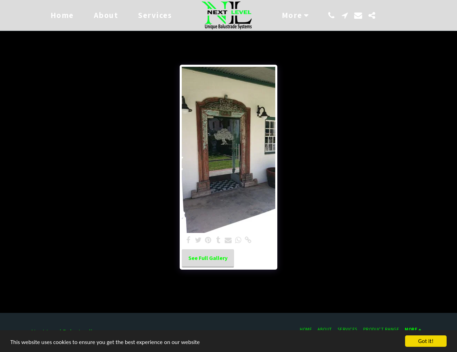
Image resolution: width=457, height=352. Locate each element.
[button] (331, 15)
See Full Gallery (207, 258)
